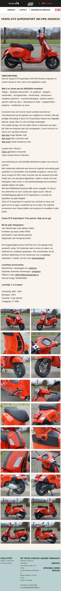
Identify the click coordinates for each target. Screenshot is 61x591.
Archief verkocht (50, 558)
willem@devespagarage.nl (26, 275)
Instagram (36, 271)
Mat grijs (5, 135)
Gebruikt (11, 10)
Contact (23, 10)
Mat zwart (6, 138)
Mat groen (6, 142)
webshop (33, 268)
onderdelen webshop (40, 10)
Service (56, 563)
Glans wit (6, 152)
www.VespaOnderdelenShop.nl (29, 587)
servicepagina (38, 258)
